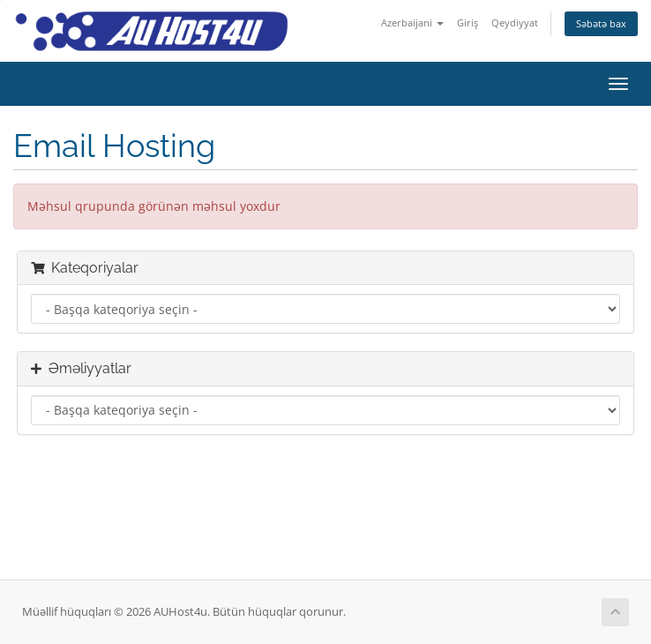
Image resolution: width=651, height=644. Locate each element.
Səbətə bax (601, 23)
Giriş (467, 22)
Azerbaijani (412, 22)
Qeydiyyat (514, 22)
